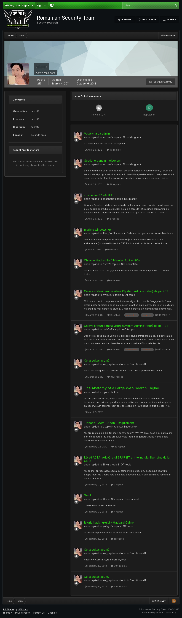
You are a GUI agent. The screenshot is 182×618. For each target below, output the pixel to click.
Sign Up (41, 5)
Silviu (106, 464)
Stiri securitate (129, 264)
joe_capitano (110, 364)
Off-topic (129, 294)
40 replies (114, 149)
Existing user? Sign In (18, 5)
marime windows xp (97, 229)
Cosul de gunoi (132, 137)
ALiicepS (108, 499)
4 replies (117, 511)
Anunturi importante (125, 426)
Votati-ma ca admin (97, 133)
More (170, 19)
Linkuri (115, 392)
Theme (7, 612)
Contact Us (39, 612)
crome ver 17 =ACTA (98, 195)
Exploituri (131, 198)
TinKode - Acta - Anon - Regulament (109, 423)
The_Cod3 (109, 233)
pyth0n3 (107, 294)
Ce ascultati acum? (96, 360)
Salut (87, 495)
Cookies (52, 612)
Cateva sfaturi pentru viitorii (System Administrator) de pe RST (126, 291)
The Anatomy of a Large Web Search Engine (121, 388)
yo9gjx (107, 526)
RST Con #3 (149, 19)
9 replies (111, 249)
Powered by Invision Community (159, 612)
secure (107, 137)
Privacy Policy (22, 612)
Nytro (106, 264)
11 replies (117, 538)
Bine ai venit (132, 499)
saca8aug (108, 198)
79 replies (114, 184)
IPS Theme (8, 609)
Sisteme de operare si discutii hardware (150, 233)
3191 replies (115, 376)
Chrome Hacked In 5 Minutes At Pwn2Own (113, 260)
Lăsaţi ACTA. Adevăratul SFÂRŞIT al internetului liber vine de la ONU (127, 459)
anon (87, 137)
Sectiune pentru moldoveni (102, 160)
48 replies (118, 446)
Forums (126, 19)
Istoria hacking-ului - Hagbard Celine (109, 522)
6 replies (113, 218)
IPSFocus (23, 609)
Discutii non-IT (138, 364)
